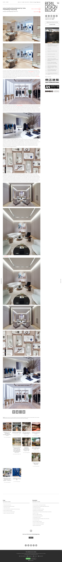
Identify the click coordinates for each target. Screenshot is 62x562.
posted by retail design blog (8, 11)
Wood (21, 418)
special (12, 418)
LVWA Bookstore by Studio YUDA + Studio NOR (17, 479)
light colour (34, 417)
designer (15, 417)
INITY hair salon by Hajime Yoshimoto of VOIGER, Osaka (26, 433)
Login (4, 2)
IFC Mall (37, 76)
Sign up (31, 537)
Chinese (12, 417)
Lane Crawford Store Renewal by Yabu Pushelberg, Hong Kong (14, 8)
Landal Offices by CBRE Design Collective (36, 463)
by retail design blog (7, 437)
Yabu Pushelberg (19, 105)
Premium (31, 2)
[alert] (31, 556)
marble (38, 417)
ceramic (9, 417)
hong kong (18, 417)
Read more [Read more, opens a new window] (36, 554)
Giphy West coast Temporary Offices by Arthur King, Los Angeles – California (7, 479)
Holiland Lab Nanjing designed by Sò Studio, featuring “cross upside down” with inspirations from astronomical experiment (17, 450)
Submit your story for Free (52, 22)
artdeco (6, 417)
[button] (19, 556)
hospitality (21, 417)
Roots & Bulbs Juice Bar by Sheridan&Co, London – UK (36, 448)
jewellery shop (26, 417)
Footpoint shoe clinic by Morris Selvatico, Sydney (36, 433)
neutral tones (5, 418)
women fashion (18, 418)
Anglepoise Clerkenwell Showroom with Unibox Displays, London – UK (26, 449)
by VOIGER (26, 435)
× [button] (61, 550)
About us (19, 2)
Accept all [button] (28, 558)
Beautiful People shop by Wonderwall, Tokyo (16, 432)
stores (14, 418)
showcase (8, 418)
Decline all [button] (34, 558)
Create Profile (52, 24)
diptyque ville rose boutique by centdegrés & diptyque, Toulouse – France (7, 434)
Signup (7, 2)
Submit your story (25, 2)
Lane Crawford (31, 71)
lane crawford (30, 417)
